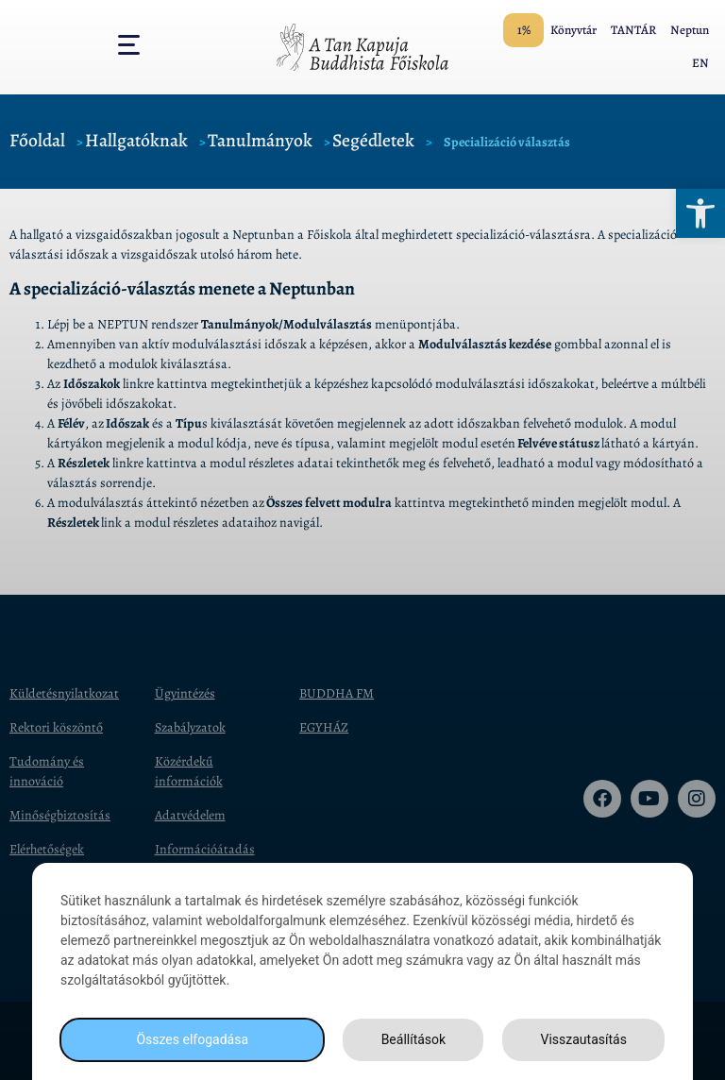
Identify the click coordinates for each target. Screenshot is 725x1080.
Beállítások (414, 1039)
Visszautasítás (584, 1039)
